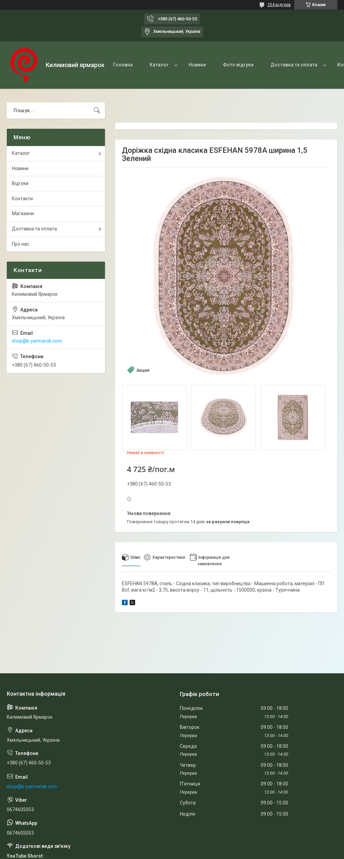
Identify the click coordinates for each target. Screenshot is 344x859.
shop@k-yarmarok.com (37, 341)
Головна (123, 64)
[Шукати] (97, 110)
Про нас (20, 244)
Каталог (159, 64)
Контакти (22, 198)
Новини (197, 64)
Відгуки (20, 183)
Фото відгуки (238, 64)
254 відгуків (279, 4)
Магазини (23, 213)
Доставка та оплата (294, 64)
